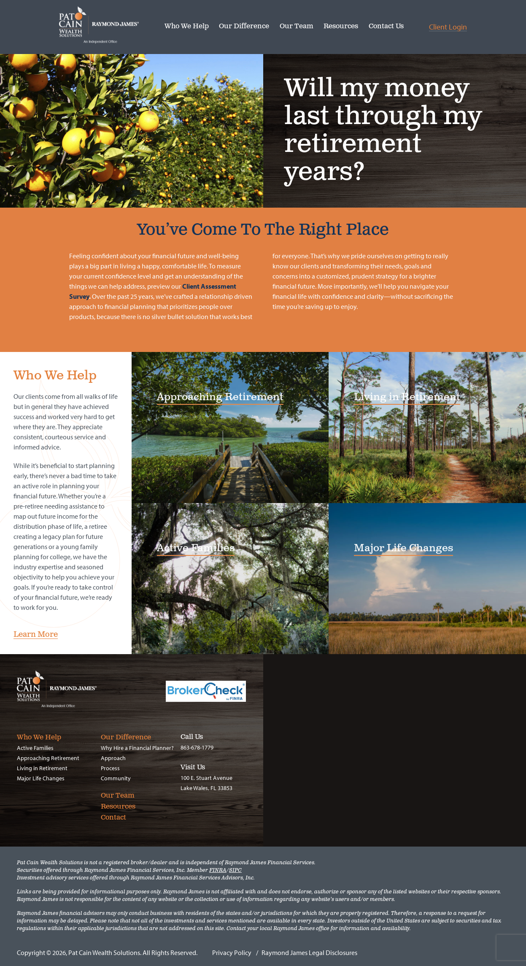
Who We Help (187, 27)
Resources (341, 27)
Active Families (35, 748)
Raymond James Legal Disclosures (309, 952)
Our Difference (244, 27)
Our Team (296, 27)
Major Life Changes (41, 778)
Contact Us (386, 27)
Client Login (448, 27)
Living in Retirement (42, 768)
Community (116, 778)
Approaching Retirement (48, 758)
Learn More (35, 635)
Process (110, 768)
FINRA (218, 870)
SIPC (235, 870)
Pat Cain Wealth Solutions (112, 25)
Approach (113, 758)
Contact (113, 817)
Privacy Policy (231, 952)
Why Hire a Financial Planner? (137, 748)
